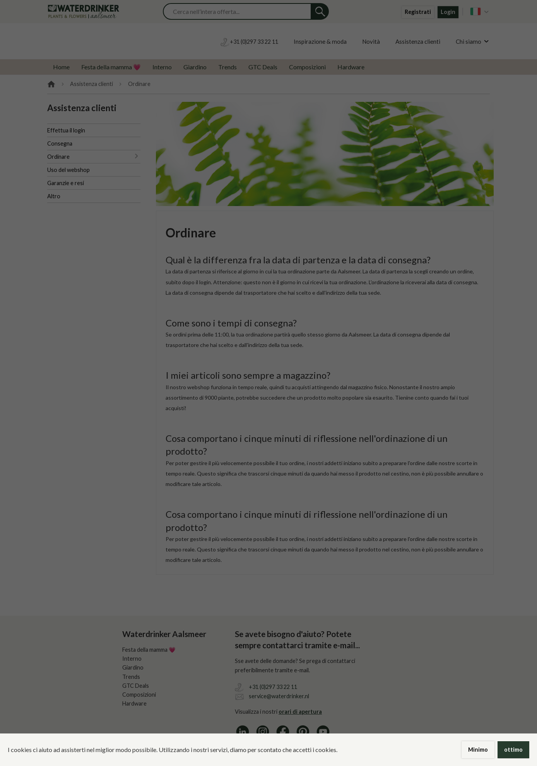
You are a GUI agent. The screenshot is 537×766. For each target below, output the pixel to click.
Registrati (418, 12)
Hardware (350, 66)
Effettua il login (66, 130)
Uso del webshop (68, 170)
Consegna (59, 143)
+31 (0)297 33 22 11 (273, 687)
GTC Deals (262, 66)
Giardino (195, 66)
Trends (227, 66)
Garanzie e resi (65, 183)
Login (448, 12)
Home (61, 66)
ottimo (513, 749)
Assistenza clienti (417, 41)
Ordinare (58, 156)
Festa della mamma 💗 (111, 66)
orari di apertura (300, 711)
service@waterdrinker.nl (279, 696)
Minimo (478, 749)
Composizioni (307, 66)
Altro (53, 196)
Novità (371, 41)
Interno (162, 66)
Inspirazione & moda (320, 41)
